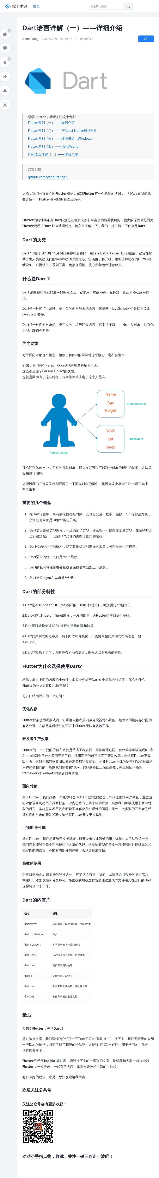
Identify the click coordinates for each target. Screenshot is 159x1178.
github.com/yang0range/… (48, 177)
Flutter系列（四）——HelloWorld (53, 146)
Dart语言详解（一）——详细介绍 (53, 154)
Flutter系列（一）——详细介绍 (51, 122)
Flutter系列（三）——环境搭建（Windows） (61, 138)
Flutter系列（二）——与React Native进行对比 (62, 130)
